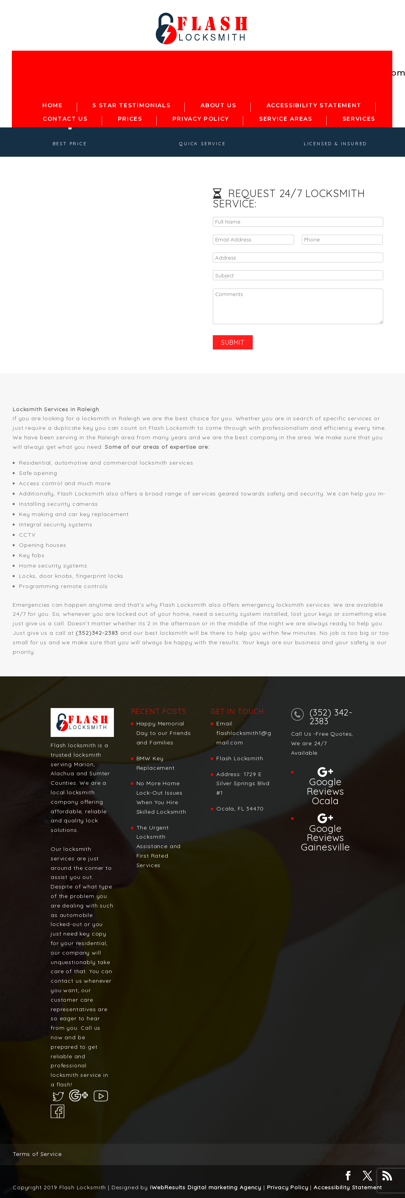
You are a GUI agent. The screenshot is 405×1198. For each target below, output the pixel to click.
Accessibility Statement (348, 1187)
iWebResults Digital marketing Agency (205, 1187)
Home (52, 103)
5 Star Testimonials (131, 103)
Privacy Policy (200, 117)
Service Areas (285, 117)
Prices (130, 117)
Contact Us (65, 117)
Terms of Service (37, 1154)
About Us (218, 103)
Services (359, 117)
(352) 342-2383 (331, 717)
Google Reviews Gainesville (325, 837)
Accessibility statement (314, 103)
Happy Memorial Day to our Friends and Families (163, 733)
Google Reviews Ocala (325, 790)
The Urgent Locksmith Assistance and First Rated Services (158, 846)
